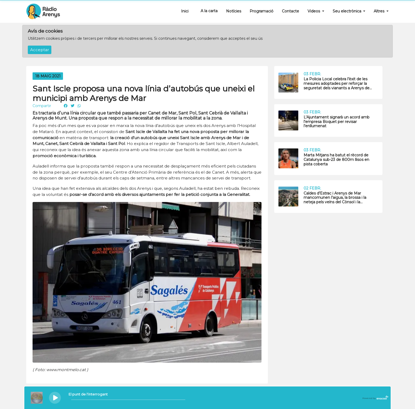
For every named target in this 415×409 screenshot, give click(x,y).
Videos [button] (314, 11)
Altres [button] (379, 11)
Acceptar (39, 49)
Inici (184, 11)
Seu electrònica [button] (347, 11)
